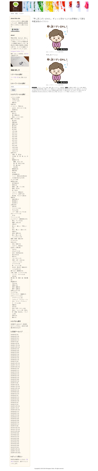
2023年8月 (14, 391)
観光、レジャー (16, 117)
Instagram (13, 51)
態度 (52, 89)
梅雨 (13, 124)
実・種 (15, 165)
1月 (13, 131)
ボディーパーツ (15, 213)
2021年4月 (14, 442)
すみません (72, 91)
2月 (13, 133)
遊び (13, 113)
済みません (45, 91)
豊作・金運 (15, 288)
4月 (13, 136)
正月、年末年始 (16, 253)
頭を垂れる (57, 90)
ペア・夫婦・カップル (18, 211)
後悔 (37, 89)
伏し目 (71, 89)
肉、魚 (14, 190)
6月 (13, 140)
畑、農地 (14, 115)
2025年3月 (14, 359)
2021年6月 (14, 438)
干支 (13, 283)
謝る (81, 87)
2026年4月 (14, 336)
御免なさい (79, 89)
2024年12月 (14, 363)
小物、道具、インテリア (17, 272)
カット (76, 91)
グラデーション (16, 297)
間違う (68, 91)
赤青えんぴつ (14, 290)
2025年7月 (14, 352)
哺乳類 (14, 169)
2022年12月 (14, 406)
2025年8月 (14, 350)
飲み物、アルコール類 (18, 195)
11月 (13, 149)
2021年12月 (14, 427)
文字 (13, 306)
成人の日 (14, 254)
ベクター (21, 13)
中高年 (49, 91)
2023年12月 (14, 384)
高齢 (84, 87)
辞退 (59, 89)
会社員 (68, 89)
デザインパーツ (15, 296)
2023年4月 (14, 399)
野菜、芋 (14, 188)
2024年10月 (14, 366)
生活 (12, 242)
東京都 (14, 201)
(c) (50, 51)
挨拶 (40, 89)
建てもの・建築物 (16, 270)
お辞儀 (53, 90)
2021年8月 (14, 434)
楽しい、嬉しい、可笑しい (19, 226)
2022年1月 (14, 425)
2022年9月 (14, 411)
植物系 (14, 160)
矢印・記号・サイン (17, 308)
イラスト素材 (57, 51)
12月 (13, 151)
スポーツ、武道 (16, 245)
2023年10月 (14, 388)
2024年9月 (14, 368)
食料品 (12, 181)
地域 (12, 197)
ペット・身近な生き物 (18, 176)
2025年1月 (14, 361)
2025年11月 (14, 345)
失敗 (66, 89)
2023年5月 (14, 397)
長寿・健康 (15, 287)
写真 (12, 104)
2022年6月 (14, 417)
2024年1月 (14, 382)
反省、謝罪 (48, 87)
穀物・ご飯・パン (17, 186)
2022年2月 (14, 424)
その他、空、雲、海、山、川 (20, 156)
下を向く (74, 90)
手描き (14, 99)
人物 (52, 87)
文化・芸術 (15, 244)
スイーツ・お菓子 (17, 194)
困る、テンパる (16, 220)
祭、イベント (15, 265)
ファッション (14, 217)
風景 (12, 111)
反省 (61, 89)
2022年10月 (14, 409)
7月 (13, 142)
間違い (42, 89)
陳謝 (45, 89)
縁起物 (12, 281)
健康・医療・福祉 (16, 238)
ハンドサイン (15, 237)
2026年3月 (14, 338)
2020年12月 (14, 449)
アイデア (13, 292)
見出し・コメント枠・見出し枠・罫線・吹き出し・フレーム (20, 311)
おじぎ (83, 89)
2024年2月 (14, 381)
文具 (13, 276)
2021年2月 (14, 445)
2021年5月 (14, 440)
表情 (66, 90)
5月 (13, 138)
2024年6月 (14, 374)
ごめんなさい (60, 91)
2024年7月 (14, 372)
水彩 (16, 13)
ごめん (75, 89)
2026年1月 (14, 341)
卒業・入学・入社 (17, 260)
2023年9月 (14, 390)
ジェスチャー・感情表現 (59, 87)
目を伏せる (40, 91)
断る (36, 91)
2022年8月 (14, 413)
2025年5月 (14, 356)
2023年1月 (14, 404)
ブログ (22, 51)
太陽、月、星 (15, 154)
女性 (13, 206)
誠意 (34, 91)
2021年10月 (14, 431)
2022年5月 (14, 418)
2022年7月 (14, 415)
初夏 (13, 122)
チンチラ (13, 179)
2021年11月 (14, 429)
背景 (13, 315)
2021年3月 (14, 443)
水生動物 (14, 174)
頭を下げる (36, 90)
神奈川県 (14, 199)
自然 (12, 152)
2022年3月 (14, 422)
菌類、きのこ (17, 161)
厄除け (14, 285)
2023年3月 (14, 400)
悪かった (62, 90)
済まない (69, 90)
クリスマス (15, 263)
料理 (13, 185)
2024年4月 (14, 377)
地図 (13, 304)
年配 (56, 91)
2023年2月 (14, 402)
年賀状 (14, 109)
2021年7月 (14, 436)
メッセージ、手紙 (16, 106)
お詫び (34, 89)
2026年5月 (14, 334)
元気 (13, 224)
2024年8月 (14, 370)
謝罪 (75, 87)
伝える (53, 91)
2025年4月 (14, 357)
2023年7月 (14, 393)
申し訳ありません (81, 90)
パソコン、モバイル (17, 274)
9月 (13, 145)
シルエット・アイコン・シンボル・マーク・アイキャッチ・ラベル (20, 301)
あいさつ (55, 89)
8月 (13, 143)
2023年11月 (14, 386)
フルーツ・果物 (16, 192)
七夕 (13, 249)
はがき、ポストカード (18, 108)
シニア (64, 91)
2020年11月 (14, 451)
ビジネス (13, 240)
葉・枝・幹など (17, 163)
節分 (13, 256)
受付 (63, 89)
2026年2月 (14, 340)
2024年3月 (14, 379)
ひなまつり (15, 251)
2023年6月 (14, 395)
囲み (13, 317)
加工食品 (14, 183)
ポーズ (40, 90)
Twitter (18, 51)
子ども (14, 210)
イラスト (39, 87)
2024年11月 (14, 365)
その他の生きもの (17, 177)
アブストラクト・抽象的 (17, 294)
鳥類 (13, 170)
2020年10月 (14, 452)
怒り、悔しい (15, 235)
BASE (26, 53)
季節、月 (13, 118)
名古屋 (14, 203)
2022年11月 (14, 408)
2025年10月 (14, 347)
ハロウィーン (15, 262)
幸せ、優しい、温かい (18, 229)
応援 (13, 231)
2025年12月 (14, 343)
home (12, 13)
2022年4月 (14, 420)
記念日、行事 (14, 247)
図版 (13, 102)
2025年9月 (14, 349)
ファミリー (15, 208)
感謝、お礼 (15, 222)
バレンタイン (15, 258)
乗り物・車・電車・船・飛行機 (19, 278)
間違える (71, 87)
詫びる (80, 91)
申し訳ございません (47, 90)
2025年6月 (14, 354)
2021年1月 (14, 447)
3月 (13, 135)
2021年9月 (14, 433)
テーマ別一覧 (15, 77)
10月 (13, 147)
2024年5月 (14, 375)
